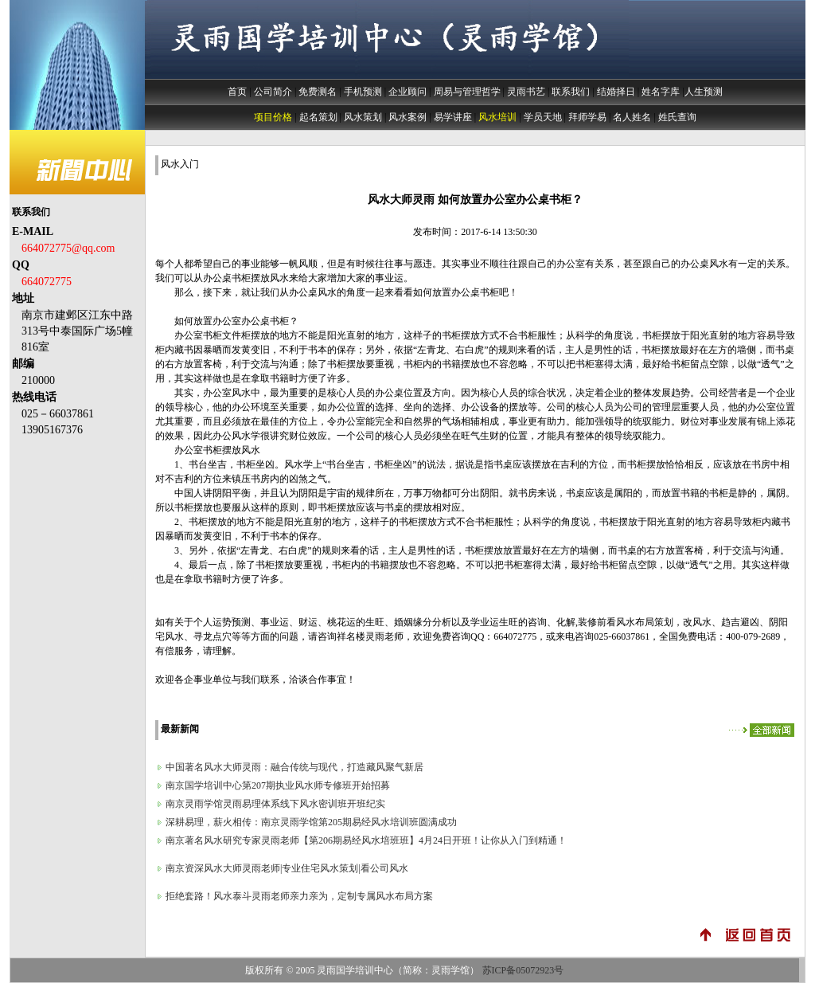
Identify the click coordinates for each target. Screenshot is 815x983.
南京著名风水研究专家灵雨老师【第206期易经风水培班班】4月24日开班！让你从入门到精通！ (366, 840)
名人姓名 (632, 117)
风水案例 (407, 117)
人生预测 (703, 91)
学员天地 (543, 117)
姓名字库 (660, 91)
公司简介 (273, 91)
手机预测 (363, 91)
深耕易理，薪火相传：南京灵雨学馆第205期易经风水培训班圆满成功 (311, 822)
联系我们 (571, 91)
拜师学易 (587, 117)
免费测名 (317, 91)
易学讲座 (453, 117)
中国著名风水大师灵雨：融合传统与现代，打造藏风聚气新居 (294, 767)
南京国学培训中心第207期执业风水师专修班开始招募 (278, 785)
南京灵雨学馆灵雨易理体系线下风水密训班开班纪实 (275, 803)
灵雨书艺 (526, 91)
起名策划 (318, 117)
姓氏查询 (677, 117)
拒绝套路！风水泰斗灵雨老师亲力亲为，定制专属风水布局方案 (299, 896)
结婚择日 (616, 91)
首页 (237, 91)
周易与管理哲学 (467, 91)
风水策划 (363, 117)
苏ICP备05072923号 (523, 970)
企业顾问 (407, 91)
